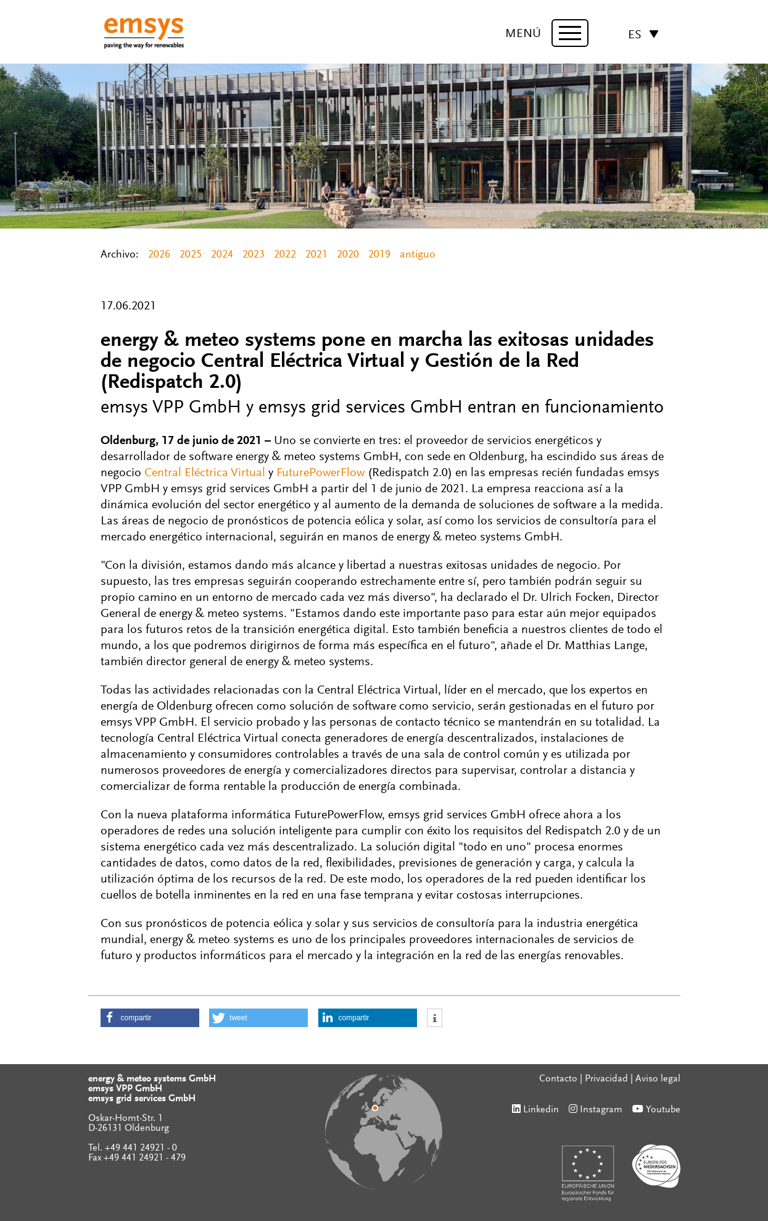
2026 (159, 255)
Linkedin (541, 1110)
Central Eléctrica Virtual (204, 473)
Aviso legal (657, 1079)
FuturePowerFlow (320, 473)
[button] (150, 1018)
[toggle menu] (569, 33)
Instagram (601, 1110)
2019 (379, 255)
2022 (285, 255)
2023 (253, 255)
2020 (348, 255)
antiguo (418, 255)
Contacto (558, 1079)
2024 (222, 255)
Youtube (663, 1110)
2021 (316, 255)
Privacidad (606, 1079)
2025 (191, 255)
